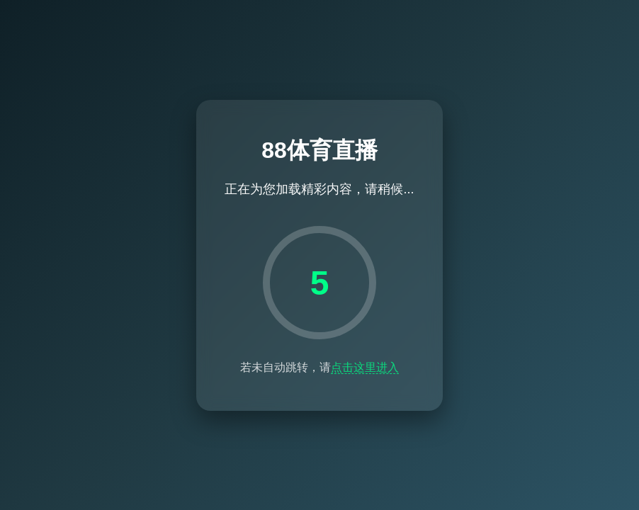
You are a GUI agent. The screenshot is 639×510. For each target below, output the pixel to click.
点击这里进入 (365, 367)
